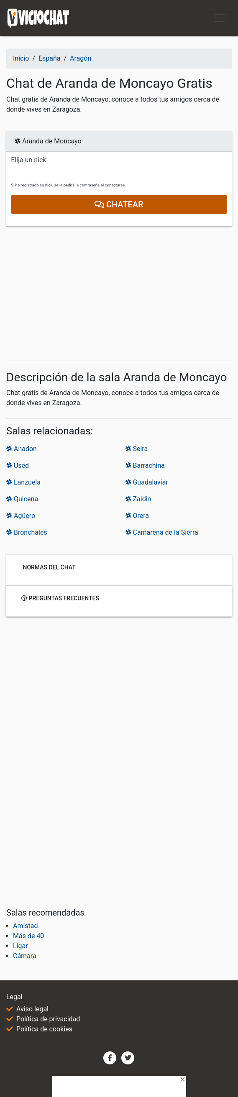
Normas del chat (48, 567)
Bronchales (26, 532)
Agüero (20, 516)
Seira (136, 449)
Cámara (24, 956)
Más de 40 (28, 936)
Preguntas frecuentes (60, 597)
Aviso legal (32, 1009)
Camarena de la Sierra (161, 532)
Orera (137, 516)
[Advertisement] (119, 294)
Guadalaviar (146, 482)
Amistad (25, 926)
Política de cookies (44, 1029)
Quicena (22, 499)
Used (17, 465)
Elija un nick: (29, 160)
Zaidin (138, 499)
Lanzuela (23, 482)
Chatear (119, 204)
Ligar (20, 946)
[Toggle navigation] (219, 18)
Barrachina (145, 465)
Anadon (21, 449)
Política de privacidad (48, 1019)
